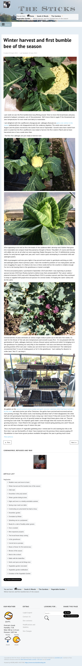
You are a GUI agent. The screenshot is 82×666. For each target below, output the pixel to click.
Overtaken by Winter (15, 516)
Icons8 (48, 659)
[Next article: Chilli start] (74, 442)
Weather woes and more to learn (18, 482)
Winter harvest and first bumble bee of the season (24, 486)
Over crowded (13, 528)
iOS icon (39, 659)
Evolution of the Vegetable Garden (19, 573)
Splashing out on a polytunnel (17, 520)
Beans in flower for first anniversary (19, 547)
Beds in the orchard (14, 554)
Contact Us (27, 617)
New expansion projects (16, 532)
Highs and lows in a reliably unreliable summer (23, 501)
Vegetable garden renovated (17, 566)
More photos (8, 437)
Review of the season (15, 551)
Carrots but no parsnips (15, 543)
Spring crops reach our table (17, 505)
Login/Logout (27, 613)
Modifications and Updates (29, 626)
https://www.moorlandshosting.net (35, 662)
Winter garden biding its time (17, 497)
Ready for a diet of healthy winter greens (21, 524)
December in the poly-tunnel (17, 494)
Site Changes (27, 631)
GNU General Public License (28, 659)
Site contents (27, 621)
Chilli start (11, 490)
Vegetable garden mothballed (18, 570)
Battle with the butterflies (16, 558)
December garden (14, 513)
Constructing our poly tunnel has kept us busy (22, 509)
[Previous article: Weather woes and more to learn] (7, 442)
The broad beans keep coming (18, 535)
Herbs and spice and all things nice (19, 562)
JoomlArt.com (58, 657)
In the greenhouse (14, 539)
